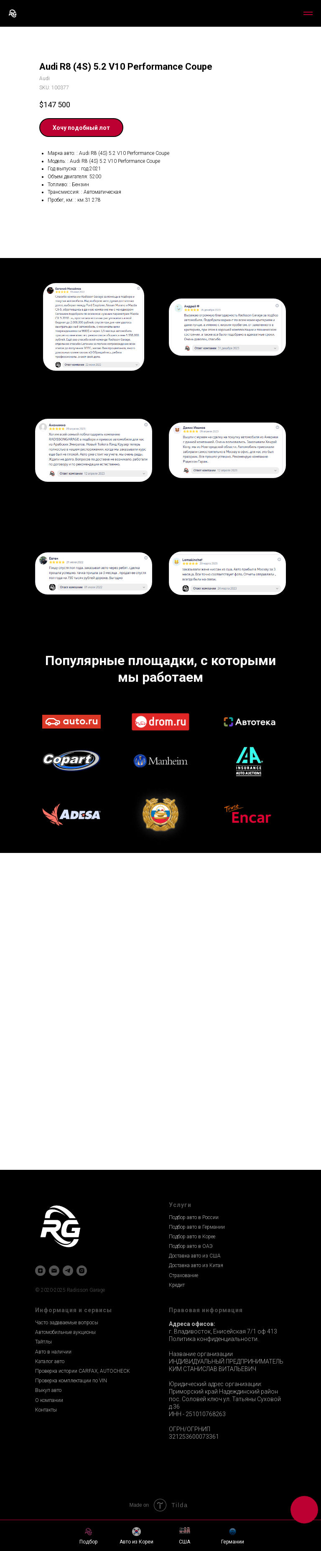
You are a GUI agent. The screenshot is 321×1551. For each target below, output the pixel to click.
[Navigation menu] (308, 13)
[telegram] (68, 1270)
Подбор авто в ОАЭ (191, 1246)
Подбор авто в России (194, 1217)
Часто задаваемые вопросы (66, 1323)
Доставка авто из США (195, 1256)
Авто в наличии (53, 1352)
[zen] (40, 1270)
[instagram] (81, 1270)
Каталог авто (49, 1361)
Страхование (183, 1275)
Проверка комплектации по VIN (71, 1381)
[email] (54, 1270)
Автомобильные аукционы (65, 1332)
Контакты (46, 1410)
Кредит (177, 1285)
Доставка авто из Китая (196, 1265)
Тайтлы (43, 1342)
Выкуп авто (48, 1390)
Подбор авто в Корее (192, 1237)
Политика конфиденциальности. (214, 1339)
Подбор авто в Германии (197, 1227)
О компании (49, 1400)
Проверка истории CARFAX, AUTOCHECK (82, 1371)
